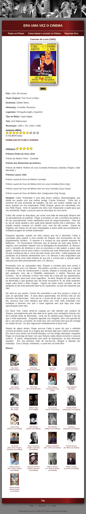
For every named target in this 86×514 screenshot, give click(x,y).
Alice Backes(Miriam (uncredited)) (33, 428)
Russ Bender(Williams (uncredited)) (52, 428)
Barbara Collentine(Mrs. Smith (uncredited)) (52, 447)
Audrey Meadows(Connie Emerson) (71, 369)
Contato (53, 506)
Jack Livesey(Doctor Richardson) (52, 408)
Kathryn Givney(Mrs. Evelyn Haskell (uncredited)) (15, 468)
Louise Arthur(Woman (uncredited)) (14, 428)
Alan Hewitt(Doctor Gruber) (14, 388)
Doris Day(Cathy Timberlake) (33, 369)
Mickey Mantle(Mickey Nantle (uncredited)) (15, 489)
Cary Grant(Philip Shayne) (14, 369)
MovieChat (42, 506)
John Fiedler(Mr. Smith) (14, 408)
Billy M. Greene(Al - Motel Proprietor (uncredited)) (52, 468)
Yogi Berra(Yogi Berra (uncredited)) (71, 428)
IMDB (32, 506)
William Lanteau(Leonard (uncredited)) (71, 467)
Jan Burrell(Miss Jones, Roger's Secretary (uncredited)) (14, 447)
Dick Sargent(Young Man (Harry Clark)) (52, 388)
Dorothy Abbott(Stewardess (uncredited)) (71, 408)
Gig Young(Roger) (52, 369)
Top (43, 500)
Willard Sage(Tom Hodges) (33, 408)
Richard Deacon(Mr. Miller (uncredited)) (71, 447)
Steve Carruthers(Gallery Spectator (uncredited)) (33, 447)
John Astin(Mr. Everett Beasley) (33, 388)
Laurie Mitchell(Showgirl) (71, 388)
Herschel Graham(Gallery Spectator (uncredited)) (33, 468)
